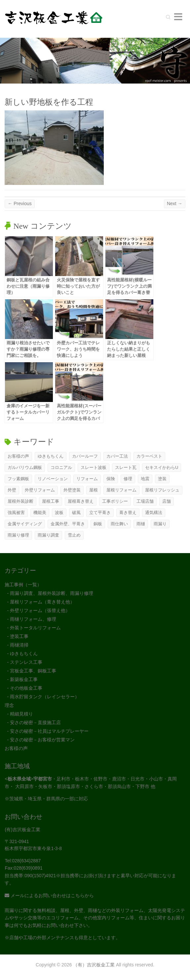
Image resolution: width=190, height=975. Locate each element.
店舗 (166, 501)
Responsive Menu (178, 16)
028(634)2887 (26, 860)
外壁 (12, 489)
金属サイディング (25, 523)
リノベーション (53, 478)
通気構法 (153, 512)
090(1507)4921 (40, 875)
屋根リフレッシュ (162, 489)
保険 (110, 478)
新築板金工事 (24, 679)
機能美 (39, 512)
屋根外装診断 (20, 501)
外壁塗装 (72, 489)
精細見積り (21, 714)
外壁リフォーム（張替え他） (40, 610)
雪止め (74, 535)
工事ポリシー (115, 501)
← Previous (19, 203)
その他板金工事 (26, 688)
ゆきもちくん (50, 456)
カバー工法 (117, 456)
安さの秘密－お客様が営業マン (42, 739)
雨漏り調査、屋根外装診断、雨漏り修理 (51, 593)
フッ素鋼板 (18, 478)
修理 (128, 478)
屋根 (93, 489)
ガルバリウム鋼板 (25, 467)
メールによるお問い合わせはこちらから (49, 895)
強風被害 (16, 512)
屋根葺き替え (81, 501)
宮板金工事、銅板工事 (33, 670)
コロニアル (61, 467)
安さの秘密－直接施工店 (35, 722)
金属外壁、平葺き (68, 523)
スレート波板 (93, 467)
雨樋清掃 (19, 645)
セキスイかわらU (161, 467)
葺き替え (127, 512)
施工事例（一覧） (23, 584)
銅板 (98, 523)
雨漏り (160, 523)
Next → (174, 203)
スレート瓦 (125, 467)
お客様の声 (18, 456)
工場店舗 (145, 501)
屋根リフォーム (121, 489)
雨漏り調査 (48, 535)
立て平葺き (100, 512)
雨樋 (140, 523)
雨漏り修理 (18, 535)
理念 (9, 705)
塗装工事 (19, 636)
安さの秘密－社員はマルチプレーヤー (49, 731)
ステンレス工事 (26, 662)
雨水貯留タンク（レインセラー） (44, 696)
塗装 (162, 478)
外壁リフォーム (40, 489)
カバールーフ (85, 456)
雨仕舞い (119, 523)
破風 (76, 512)
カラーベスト (149, 456)
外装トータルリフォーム (35, 627)
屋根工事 (50, 501)
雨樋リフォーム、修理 (33, 619)
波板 (59, 512)
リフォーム (87, 478)
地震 (145, 478)
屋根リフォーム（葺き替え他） (42, 601)
